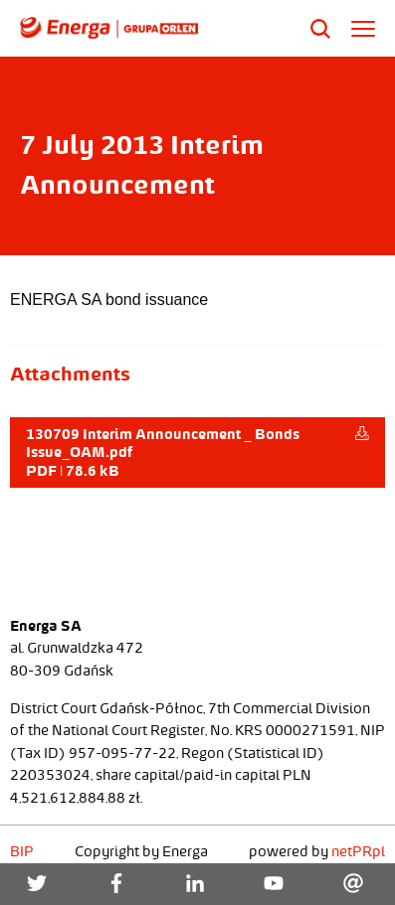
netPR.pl (358, 851)
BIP (22, 851)
